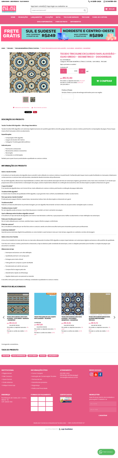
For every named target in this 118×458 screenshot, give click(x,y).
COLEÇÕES (49, 17)
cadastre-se (63, 6)
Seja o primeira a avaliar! (68, 64)
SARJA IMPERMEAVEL (19, 355)
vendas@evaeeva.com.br (69, 377)
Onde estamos (8, 382)
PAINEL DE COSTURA (99, 17)
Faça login (50, 6)
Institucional (8, 370)
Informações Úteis (39, 370)
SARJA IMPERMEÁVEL (45, 21)
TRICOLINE (86, 17)
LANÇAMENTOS (36, 17)
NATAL (58, 17)
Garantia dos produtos (39, 382)
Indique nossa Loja (9, 385)
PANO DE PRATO (61, 21)
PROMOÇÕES (23, 17)
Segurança (36, 385)
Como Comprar (37, 373)
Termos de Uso (37, 379)
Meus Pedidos (14, 1)
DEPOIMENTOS (75, 21)
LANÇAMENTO (53, 355)
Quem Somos (5, 1)
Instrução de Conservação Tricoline (44, 376)
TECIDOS (43, 355)
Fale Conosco (24, 1)
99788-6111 (111, 1)
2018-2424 (95, 1)
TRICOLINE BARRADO (71, 17)
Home (13, 17)
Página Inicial (7, 373)
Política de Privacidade (39, 388)
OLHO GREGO (32, 355)
